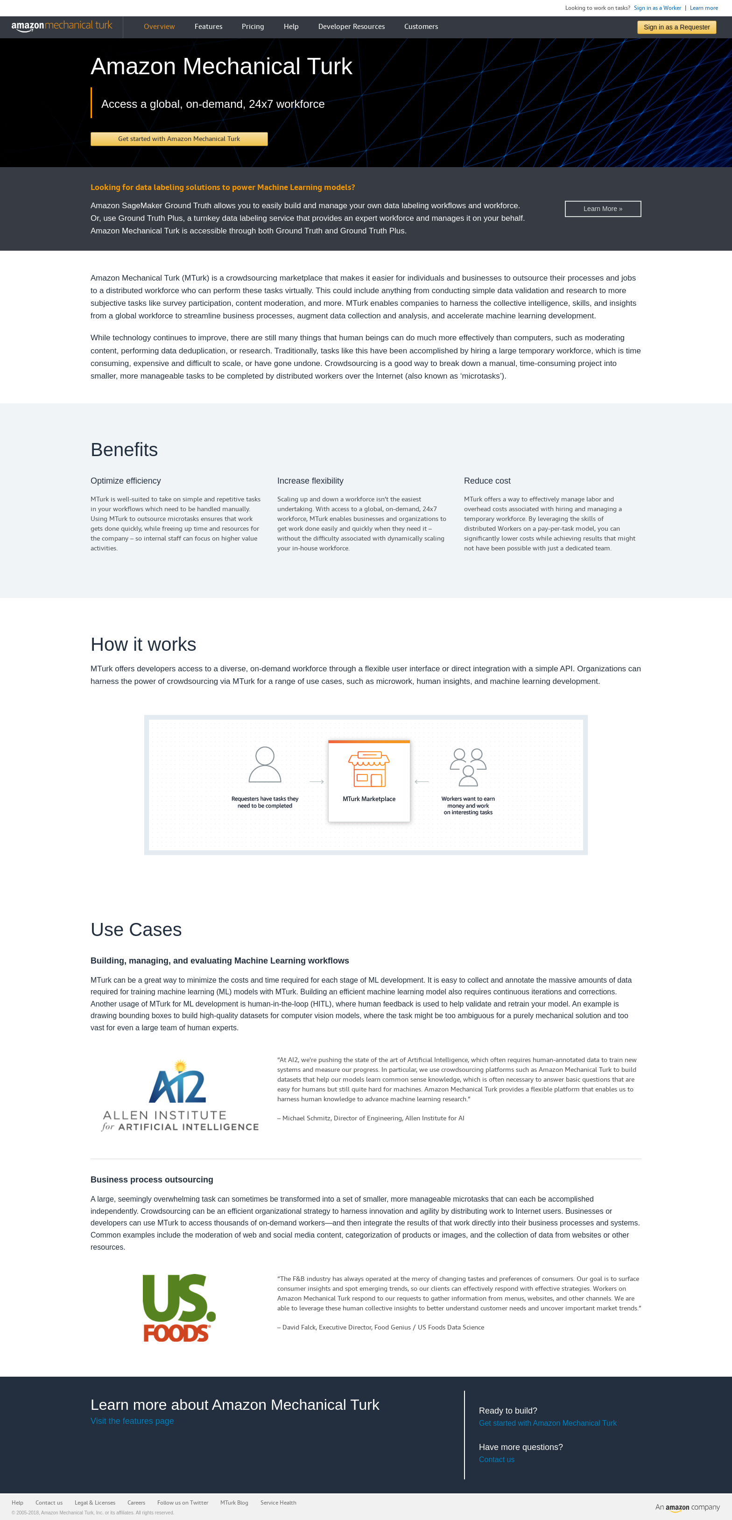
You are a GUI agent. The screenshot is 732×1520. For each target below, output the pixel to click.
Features (208, 27)
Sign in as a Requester (677, 27)
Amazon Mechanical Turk (67, 1512)
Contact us (496, 1460)
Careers (136, 1503)
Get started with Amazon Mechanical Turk (548, 1423)
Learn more (704, 8)
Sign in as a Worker (657, 8)
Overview (159, 27)
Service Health (278, 1503)
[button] (179, 139)
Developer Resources (351, 27)
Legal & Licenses (95, 1503)
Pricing (253, 27)
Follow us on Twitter (182, 1503)
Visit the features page (132, 1421)
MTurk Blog (234, 1503)
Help (291, 27)
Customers (421, 27)
